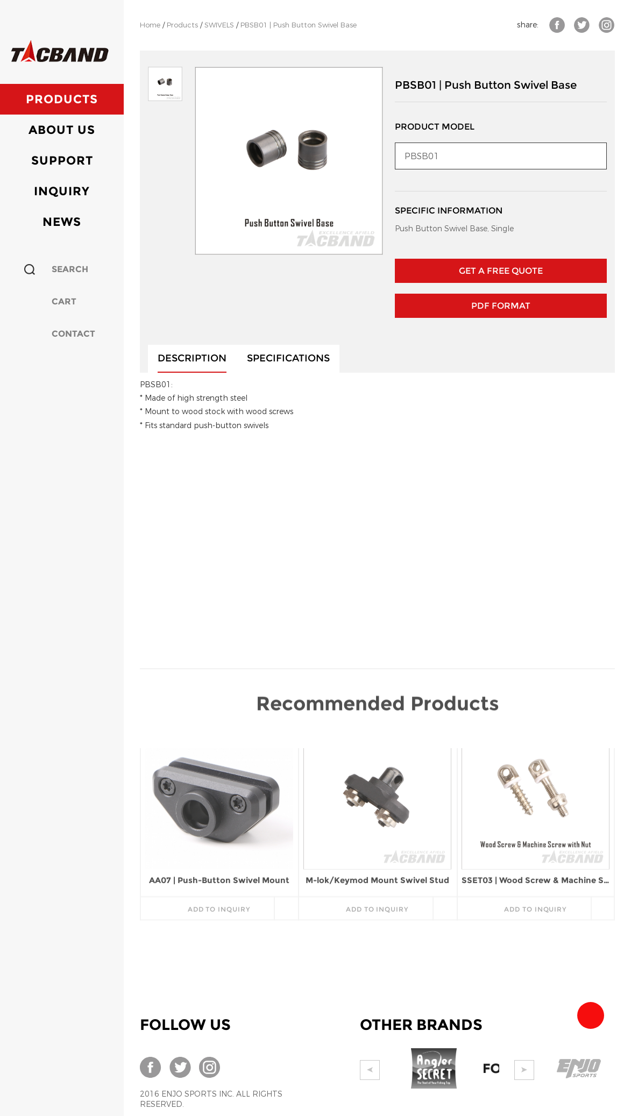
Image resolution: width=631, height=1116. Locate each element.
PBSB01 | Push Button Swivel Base (298, 25)
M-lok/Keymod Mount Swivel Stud (377, 782)
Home (150, 25)
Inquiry (62, 191)
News (61, 222)
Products (62, 99)
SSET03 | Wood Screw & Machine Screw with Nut (535, 782)
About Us (62, 130)
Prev (370, 1070)
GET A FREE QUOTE (501, 271)
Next (524, 1070)
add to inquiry (219, 811)
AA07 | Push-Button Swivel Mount (219, 782)
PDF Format (500, 306)
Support (62, 160)
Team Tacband (590, 1015)
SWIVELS (219, 25)
